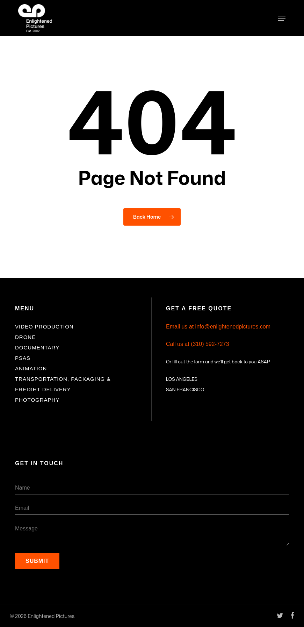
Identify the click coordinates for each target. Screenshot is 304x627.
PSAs (22, 358)
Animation (31, 368)
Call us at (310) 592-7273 (197, 344)
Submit (37, 561)
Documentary (37, 347)
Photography (37, 400)
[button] (281, 18)
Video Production (44, 327)
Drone (25, 337)
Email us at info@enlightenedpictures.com (218, 327)
